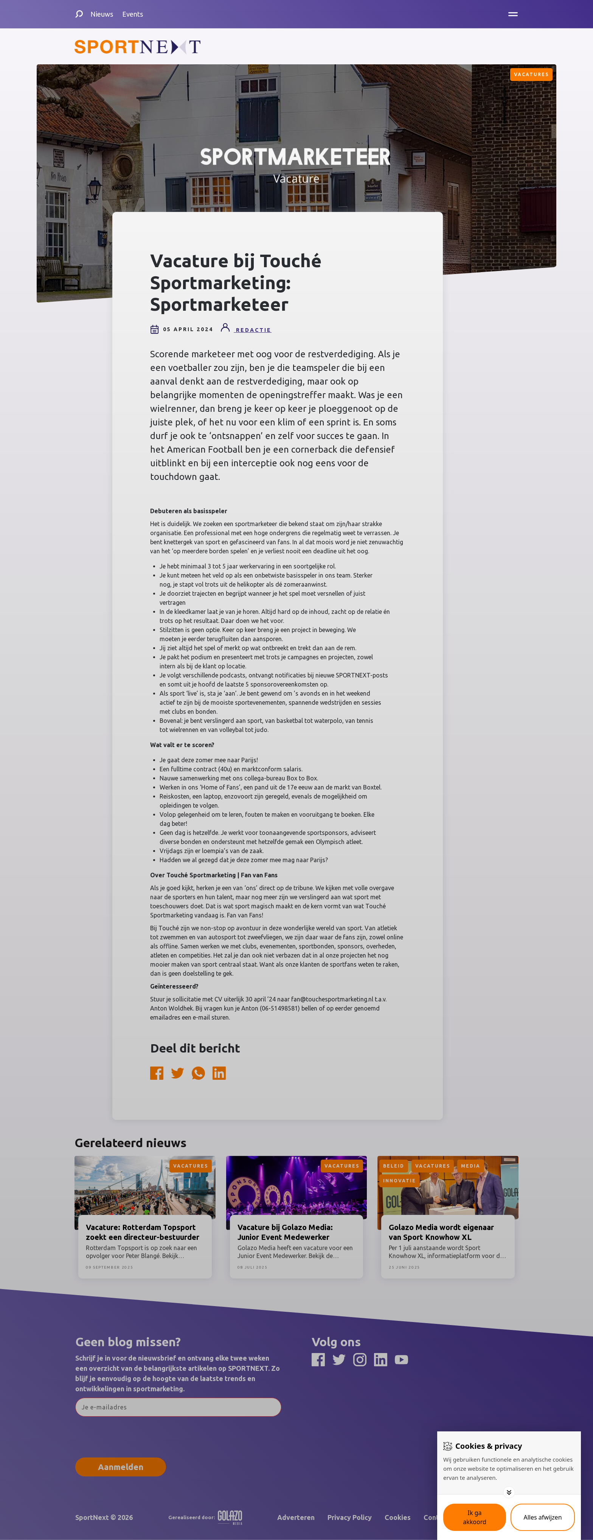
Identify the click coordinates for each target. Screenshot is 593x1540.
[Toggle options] (509, 1492)
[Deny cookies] (543, 1517)
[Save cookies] (474, 1517)
